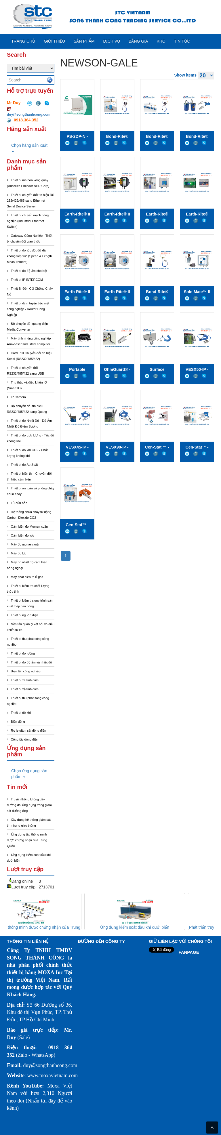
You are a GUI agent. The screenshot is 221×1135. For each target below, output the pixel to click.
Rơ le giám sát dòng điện (28, 730)
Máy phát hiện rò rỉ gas (27, 577)
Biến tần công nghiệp (26, 671)
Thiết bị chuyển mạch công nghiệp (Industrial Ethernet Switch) (28, 220)
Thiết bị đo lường (23, 653)
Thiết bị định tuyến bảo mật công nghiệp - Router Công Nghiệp (28, 309)
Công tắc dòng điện (24, 739)
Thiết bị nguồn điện (24, 615)
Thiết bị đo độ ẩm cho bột (29, 270)
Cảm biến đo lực (22, 535)
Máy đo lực (18, 553)
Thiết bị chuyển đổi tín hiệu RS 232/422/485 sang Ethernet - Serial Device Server (30, 200)
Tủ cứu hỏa (19, 503)
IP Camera (18, 397)
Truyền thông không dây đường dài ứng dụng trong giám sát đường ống (29, 805)
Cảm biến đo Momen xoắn (29, 526)
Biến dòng (18, 721)
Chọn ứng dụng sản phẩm (29, 773)
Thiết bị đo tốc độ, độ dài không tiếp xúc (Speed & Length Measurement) (29, 256)
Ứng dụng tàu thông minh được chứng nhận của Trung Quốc (27, 840)
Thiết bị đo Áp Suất (24, 464)
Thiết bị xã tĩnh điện (25, 680)
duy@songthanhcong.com (28, 114)
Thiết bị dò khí (21, 712)
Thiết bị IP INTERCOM (27, 279)
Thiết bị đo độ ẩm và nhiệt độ (31, 662)
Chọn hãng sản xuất (29, 147)
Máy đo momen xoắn (26, 544)
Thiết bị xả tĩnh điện (25, 689)
